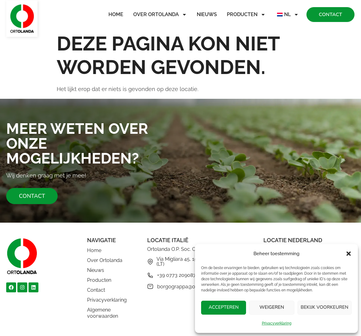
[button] (349, 254)
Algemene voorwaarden (102, 313)
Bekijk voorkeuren (324, 307)
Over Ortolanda (160, 14)
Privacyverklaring (276, 323)
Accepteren (224, 307)
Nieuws (207, 14)
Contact (96, 290)
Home (115, 14)
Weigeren (271, 307)
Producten (246, 14)
